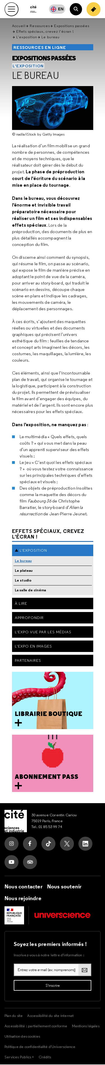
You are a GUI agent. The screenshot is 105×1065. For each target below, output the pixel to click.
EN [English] (61, 9)
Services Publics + (19, 1057)
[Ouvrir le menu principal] (11, 9)
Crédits (45, 1057)
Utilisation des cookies (22, 1036)
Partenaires (28, 660)
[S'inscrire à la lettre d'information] (52, 986)
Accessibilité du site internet (50, 1016)
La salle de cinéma (30, 590)
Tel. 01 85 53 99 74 (46, 827)
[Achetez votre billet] (94, 9)
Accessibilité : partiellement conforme (35, 1026)
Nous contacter (23, 887)
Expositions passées (71, 26)
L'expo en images (33, 646)
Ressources (40, 26)
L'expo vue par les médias (43, 632)
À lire (21, 603)
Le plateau (24, 571)
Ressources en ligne (39, 48)
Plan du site (13, 1016)
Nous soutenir (64, 887)
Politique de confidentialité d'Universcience (39, 1047)
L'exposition (26, 37)
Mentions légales (85, 1026)
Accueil (18, 26)
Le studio (23, 580)
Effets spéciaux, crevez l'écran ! (45, 32)
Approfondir (29, 618)
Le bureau (35, 76)
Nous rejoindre (22, 898)
